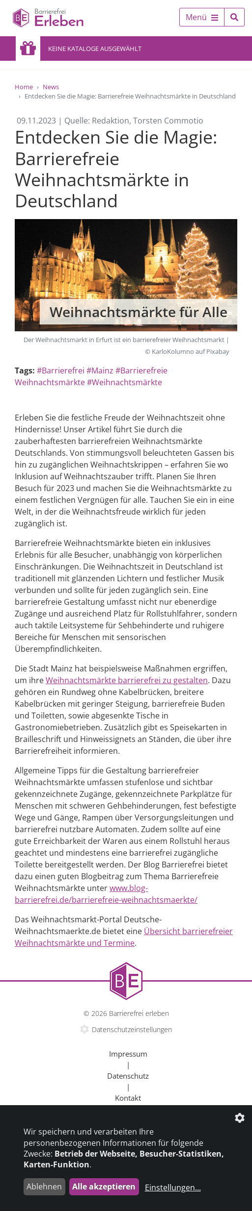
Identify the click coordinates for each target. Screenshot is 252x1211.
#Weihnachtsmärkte (124, 382)
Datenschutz (128, 1076)
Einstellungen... (173, 1187)
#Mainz (99, 370)
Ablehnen (44, 1186)
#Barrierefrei (60, 370)
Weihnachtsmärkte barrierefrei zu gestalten (127, 680)
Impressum (128, 1054)
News (51, 86)
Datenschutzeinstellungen (132, 1029)
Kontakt (128, 1098)
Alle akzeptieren (104, 1186)
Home (24, 86)
